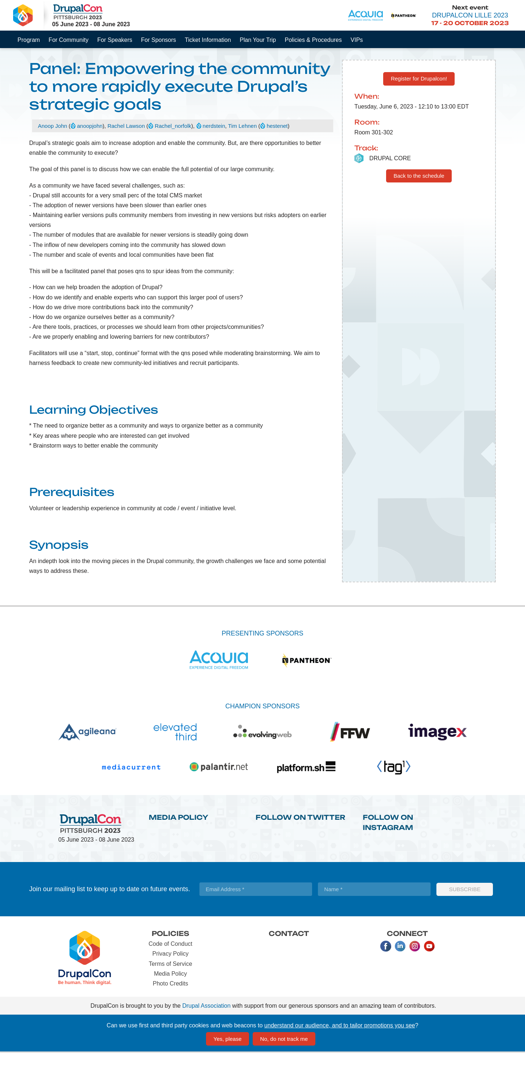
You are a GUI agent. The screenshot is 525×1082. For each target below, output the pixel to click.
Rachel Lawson (126, 156)
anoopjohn (89, 156)
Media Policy (178, 847)
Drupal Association (206, 1036)
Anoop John (52, 156)
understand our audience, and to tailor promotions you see (339, 1056)
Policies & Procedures (313, 40)
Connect (407, 964)
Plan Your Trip (258, 40)
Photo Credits (170, 1014)
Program (29, 40)
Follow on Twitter (300, 847)
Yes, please (228, 1069)
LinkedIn (400, 976)
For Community (68, 40)
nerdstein (214, 156)
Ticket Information (208, 40)
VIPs (357, 40)
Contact (289, 964)
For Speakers (114, 40)
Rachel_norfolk (173, 156)
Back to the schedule (418, 206)
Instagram (414, 976)
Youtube (429, 976)
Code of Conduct (170, 974)
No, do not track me (284, 1069)
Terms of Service (170, 994)
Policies (170, 964)
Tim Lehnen (242, 156)
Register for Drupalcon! (419, 109)
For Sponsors (158, 40)
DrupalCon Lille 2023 (470, 15)
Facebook (385, 976)
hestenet (277, 156)
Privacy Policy (170, 984)
